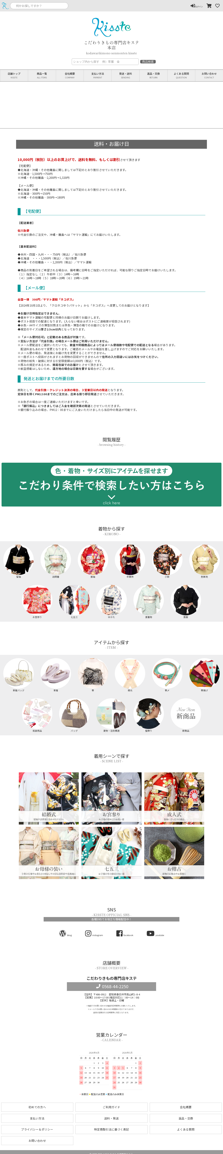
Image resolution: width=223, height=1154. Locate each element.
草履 (56, 675)
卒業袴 (130, 561)
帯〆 (167, 675)
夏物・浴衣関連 (111, 715)
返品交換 (153, 75)
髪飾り (148, 715)
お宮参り (37, 601)
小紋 (167, 561)
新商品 (186, 715)
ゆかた (111, 601)
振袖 (93, 561)
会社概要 (69, 75)
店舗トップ (14, 75)
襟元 (130, 675)
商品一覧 (42, 75)
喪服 (186, 601)
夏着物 (148, 601)
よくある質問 (181, 75)
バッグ (74, 715)
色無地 (204, 561)
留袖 (18, 561)
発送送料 (125, 75)
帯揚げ (204, 675)
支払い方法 (97, 75)
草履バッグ (18, 675)
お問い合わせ (209, 75)
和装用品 (37, 715)
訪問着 (56, 561)
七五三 (74, 601)
